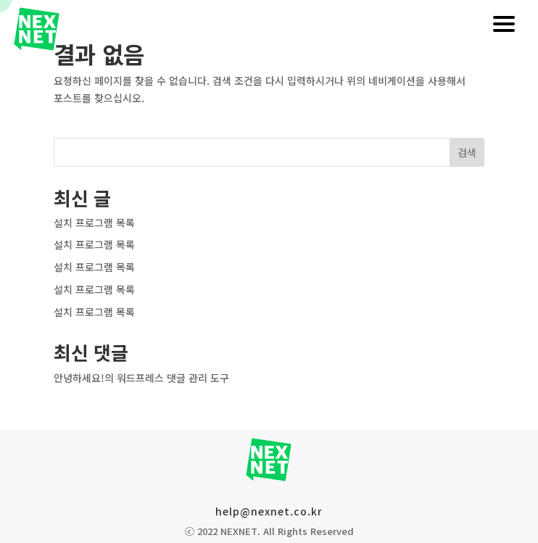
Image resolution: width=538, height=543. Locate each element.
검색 (467, 152)
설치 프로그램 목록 (94, 222)
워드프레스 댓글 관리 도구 (173, 377)
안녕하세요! (79, 377)
